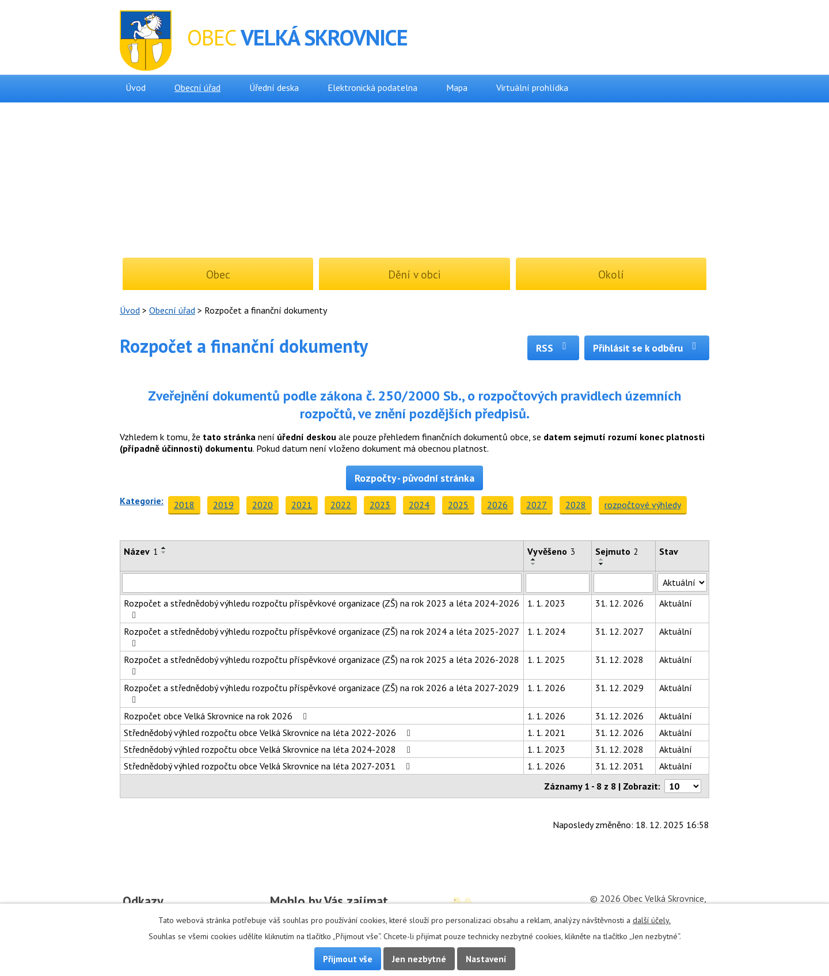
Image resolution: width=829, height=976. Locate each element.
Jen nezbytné (419, 958)
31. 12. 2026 (619, 603)
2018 (184, 504)
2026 (497, 504)
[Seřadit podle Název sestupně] (164, 552)
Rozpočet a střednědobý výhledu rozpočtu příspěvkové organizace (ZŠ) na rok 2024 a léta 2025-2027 (321, 637)
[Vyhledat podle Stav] (682, 582)
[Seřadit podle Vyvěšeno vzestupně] (533, 559)
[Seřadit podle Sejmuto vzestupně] (601, 559)
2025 (458, 504)
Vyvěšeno (551, 551)
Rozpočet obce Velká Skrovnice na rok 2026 (217, 716)
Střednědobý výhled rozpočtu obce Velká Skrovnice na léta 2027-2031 (269, 766)
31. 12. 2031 (619, 766)
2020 (262, 504)
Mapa (456, 87)
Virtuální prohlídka (532, 87)
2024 (419, 504)
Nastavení (486, 958)
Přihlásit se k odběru (647, 347)
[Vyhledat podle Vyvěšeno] (558, 583)
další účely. (652, 920)
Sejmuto (616, 551)
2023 (380, 504)
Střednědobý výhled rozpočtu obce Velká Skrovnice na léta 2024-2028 (269, 749)
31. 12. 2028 (619, 659)
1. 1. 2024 (546, 631)
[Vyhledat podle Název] (322, 583)
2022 (340, 504)
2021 (301, 504)
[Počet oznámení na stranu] (682, 786)
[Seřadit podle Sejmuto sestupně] (601, 564)
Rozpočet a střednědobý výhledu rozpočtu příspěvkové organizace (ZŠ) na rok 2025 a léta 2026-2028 (321, 665)
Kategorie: (141, 500)
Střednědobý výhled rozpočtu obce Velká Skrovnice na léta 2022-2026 (269, 732)
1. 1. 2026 (546, 687)
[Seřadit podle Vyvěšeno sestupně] (533, 564)
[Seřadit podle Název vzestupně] (164, 548)
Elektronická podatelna (372, 87)
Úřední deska (274, 87)
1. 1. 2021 (546, 732)
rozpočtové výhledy (642, 504)
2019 (223, 504)
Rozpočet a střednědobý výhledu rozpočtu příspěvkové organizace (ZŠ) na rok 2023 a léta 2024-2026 (321, 608)
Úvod (136, 87)
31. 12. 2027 (619, 631)
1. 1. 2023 (546, 603)
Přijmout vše (347, 958)
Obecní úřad (197, 87)
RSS (553, 347)
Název (141, 551)
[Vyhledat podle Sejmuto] (623, 583)
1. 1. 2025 (546, 659)
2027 (536, 504)
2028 (575, 504)
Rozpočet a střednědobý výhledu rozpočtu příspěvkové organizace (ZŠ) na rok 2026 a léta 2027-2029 (321, 693)
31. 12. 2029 (619, 687)
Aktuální (675, 603)
